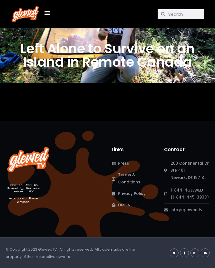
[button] (47, 12)
